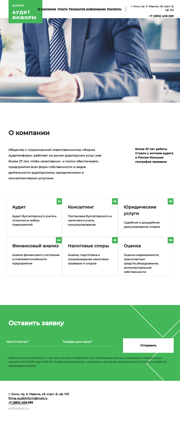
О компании (47, 9)
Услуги (62, 9)
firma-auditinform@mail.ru (27, 398)
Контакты (114, 9)
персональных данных (22, 365)
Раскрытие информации (87, 9)
